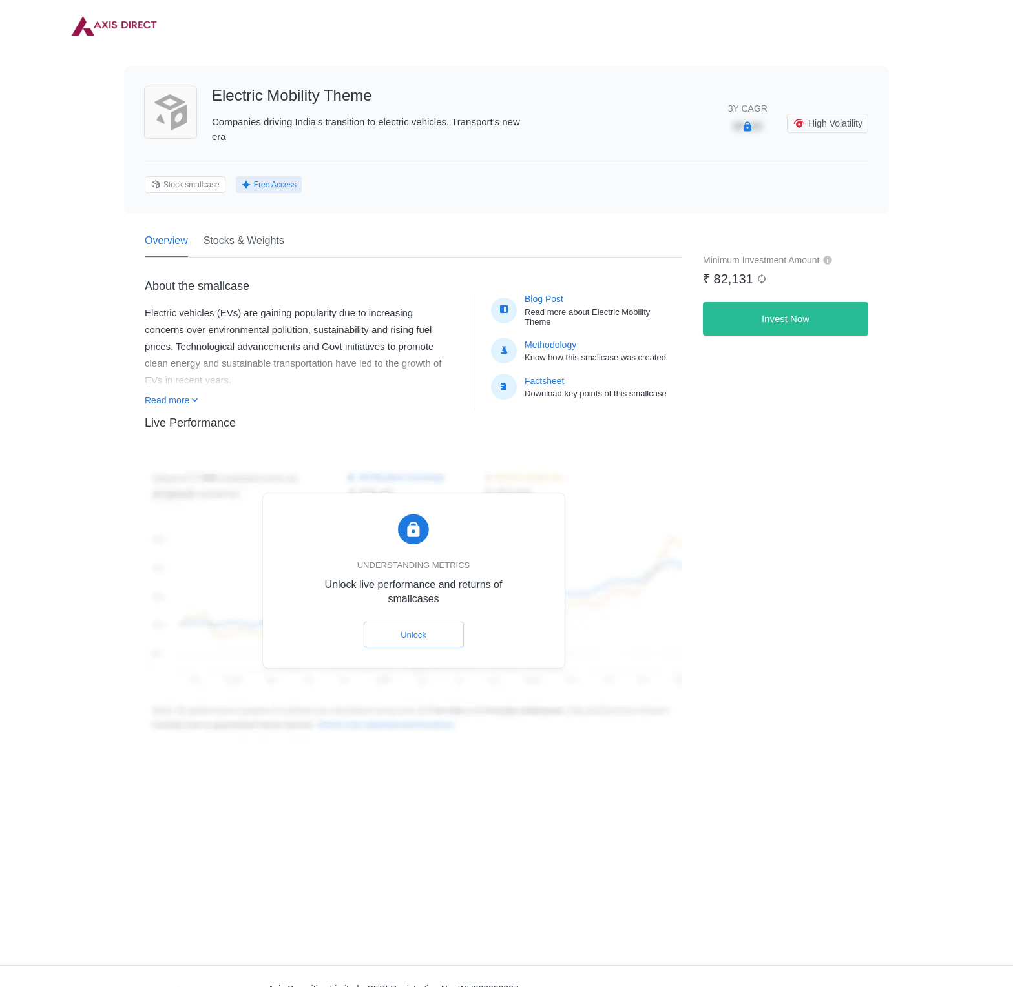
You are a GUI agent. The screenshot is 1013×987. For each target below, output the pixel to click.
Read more (171, 400)
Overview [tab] (166, 246)
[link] (114, 25)
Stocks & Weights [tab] (244, 240)
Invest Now (785, 318)
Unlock (413, 635)
